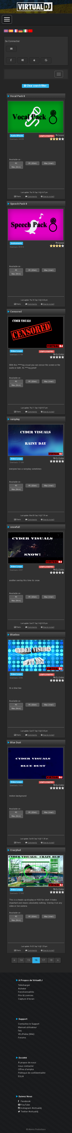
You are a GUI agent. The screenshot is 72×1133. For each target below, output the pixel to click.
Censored (16, 311)
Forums (22, 1037)
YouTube (24, 1104)
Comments (32, 196)
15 (28, 960)
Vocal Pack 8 (17, 96)
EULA (21, 1076)
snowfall (15, 527)
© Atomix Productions (36, 1129)
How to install (48, 196)
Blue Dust (15, 742)
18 (51, 960)
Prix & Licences (25, 995)
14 (21, 960)
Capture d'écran (26, 998)
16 (36, 960)
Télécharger (24, 985)
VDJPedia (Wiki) (26, 1034)
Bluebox (14, 634)
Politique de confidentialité (31, 1072)
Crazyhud (15, 850)
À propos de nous (27, 1062)
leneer (61, 135)
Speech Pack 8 (18, 203)
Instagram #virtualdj (30, 1108)
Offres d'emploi (26, 1069)
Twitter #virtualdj (28, 1111)
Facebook (24, 1101)
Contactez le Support (28, 1023)
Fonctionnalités (26, 992)
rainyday (15, 419)
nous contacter (26, 1066)
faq (20, 1030)
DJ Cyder (60, 354)
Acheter (22, 988)
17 (43, 960)
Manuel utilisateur (27, 1027)
